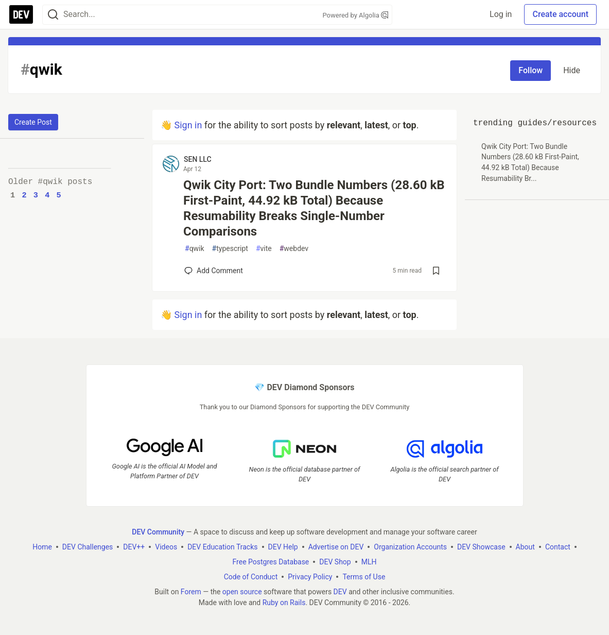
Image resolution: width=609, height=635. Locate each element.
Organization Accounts (410, 547)
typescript (230, 248)
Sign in (188, 125)
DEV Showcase (481, 547)
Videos (166, 547)
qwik (194, 248)
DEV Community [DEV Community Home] (158, 532)
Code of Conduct (251, 577)
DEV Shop (335, 562)
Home (42, 547)
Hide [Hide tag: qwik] (571, 70)
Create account (560, 14)
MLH (369, 562)
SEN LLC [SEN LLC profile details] (198, 159)
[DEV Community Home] (21, 14)
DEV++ (134, 547)
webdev (294, 248)
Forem (191, 592)
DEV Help (283, 547)
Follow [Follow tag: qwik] (530, 70)
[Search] (53, 14)
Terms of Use (363, 577)
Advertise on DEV (336, 547)
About (525, 547)
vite (264, 248)
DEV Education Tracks (222, 547)
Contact (557, 547)
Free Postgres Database (271, 562)
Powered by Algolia (355, 15)
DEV (340, 592)
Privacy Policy (310, 577)
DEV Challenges (87, 547)
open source (242, 592)
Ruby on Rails (284, 602)
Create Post (33, 122)
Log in (501, 14)
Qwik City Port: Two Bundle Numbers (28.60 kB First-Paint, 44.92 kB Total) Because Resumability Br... (530, 162)
